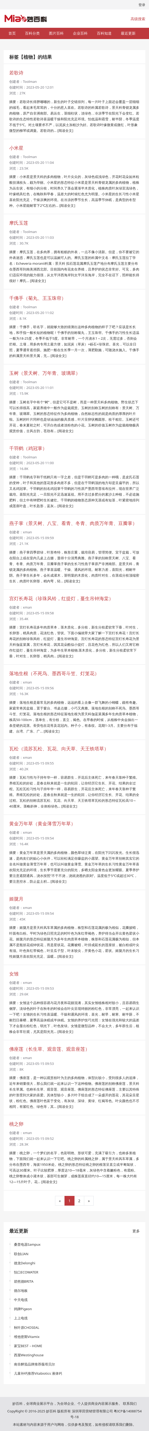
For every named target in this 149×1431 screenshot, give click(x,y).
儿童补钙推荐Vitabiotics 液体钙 (38, 1373)
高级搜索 (138, 18)
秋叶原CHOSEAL (26, 1327)
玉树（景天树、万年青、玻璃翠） (44, 373)
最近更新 (128, 33)
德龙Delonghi (24, 1263)
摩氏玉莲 (18, 223)
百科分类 (32, 33)
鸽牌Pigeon (23, 1309)
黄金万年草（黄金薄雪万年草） (42, 823)
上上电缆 (21, 1318)
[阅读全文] (65, 130)
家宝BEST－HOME (28, 1345)
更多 (136, 1230)
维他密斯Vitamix (27, 1336)
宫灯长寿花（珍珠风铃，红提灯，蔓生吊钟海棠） (61, 598)
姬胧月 (16, 899)
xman (27, 532)
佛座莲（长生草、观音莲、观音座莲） (49, 1049)
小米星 (16, 148)
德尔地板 (21, 1290)
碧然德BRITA (24, 1281)
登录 (141, 4)
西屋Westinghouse (29, 1355)
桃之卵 (16, 1124)
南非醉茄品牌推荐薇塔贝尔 (34, 1364)
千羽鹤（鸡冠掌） (28, 448)
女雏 (14, 974)
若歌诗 (16, 72)
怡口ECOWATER (26, 1272)
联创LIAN (21, 1253)
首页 (12, 33)
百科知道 (104, 33)
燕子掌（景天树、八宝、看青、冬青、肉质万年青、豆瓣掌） (73, 523)
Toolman (30, 81)
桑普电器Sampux (27, 1244)
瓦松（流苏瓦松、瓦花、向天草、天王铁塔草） (59, 748)
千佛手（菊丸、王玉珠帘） (37, 298)
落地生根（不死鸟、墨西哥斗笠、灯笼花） (54, 673)
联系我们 (130, 1403)
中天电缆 (21, 1299)
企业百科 (80, 33)
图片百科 (56, 33)
